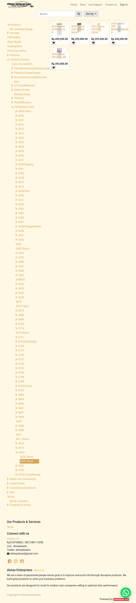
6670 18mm (22, 306)
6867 (21, 408)
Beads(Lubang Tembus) (22, 96)
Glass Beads (14, 41)
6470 (21, 257)
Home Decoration (17, 50)
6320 (21, 213)
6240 (21, 195)
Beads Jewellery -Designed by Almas (20, 503)
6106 (21, 470)
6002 (21, 115)
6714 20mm (22, 332)
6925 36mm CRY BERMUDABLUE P (120, 28)
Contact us (13, 538)
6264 (21, 208)
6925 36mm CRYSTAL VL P (59, 29)
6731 (21, 359)
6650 (21, 292)
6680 (21, 315)
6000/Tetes (24, 111)
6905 (18, 421)
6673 (21, 310)
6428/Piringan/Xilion (29, 226)
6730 (21, 355)
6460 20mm (22, 248)
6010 (21, 124)
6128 (21, 177)
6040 (21, 155)
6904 (21, 417)
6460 (18, 244)
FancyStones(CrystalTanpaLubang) (27, 68)
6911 (18, 434)
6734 (21, 363)
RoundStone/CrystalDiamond (27, 77)
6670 (18, 301)
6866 (21, 403)
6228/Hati (23, 191)
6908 (21, 430)
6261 (21, 199)
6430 (21, 230)
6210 (21, 182)
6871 (21, 412)
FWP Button (14, 37)
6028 (21, 146)
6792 (21, 390)
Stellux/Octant (22, 89)
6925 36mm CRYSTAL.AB (59, 56)
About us (39, 570)
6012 (21, 129)
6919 (21, 448)
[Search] (78, 14)
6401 (21, 222)
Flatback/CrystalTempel (27, 72)
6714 (21, 328)
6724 (21, 346)
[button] (91, 14)
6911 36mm (22, 439)
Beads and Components (23, 479)
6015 (21, 133)
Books (10, 496)
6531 (21, 266)
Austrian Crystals (19, 59)
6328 (21, 217)
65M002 (20, 279)
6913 (21, 443)
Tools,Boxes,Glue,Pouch (23, 487)
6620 (21, 284)
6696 (21, 319)
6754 (21, 381)
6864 (21, 399)
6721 (21, 337)
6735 (21, 368)
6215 (21, 186)
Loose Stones (17, 483)
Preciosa (14, 55)
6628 (21, 288)
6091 (21, 168)
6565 (21, 275)
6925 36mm (26, 461)
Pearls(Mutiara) (22, 102)
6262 (21, 204)
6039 (21, 151)
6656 (21, 297)
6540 (21, 270)
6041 (21, 160)
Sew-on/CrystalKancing (24, 83)
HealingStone (14, 46)
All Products (14, 24)
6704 (21, 323)
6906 (21, 425)
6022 (21, 142)
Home (10, 527)
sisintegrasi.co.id (121, 599)
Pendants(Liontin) (24, 106)
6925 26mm (26, 456)
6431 (21, 235)
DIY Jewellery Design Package (21, 31)
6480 (21, 261)
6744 (21, 372)
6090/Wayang (26, 164)
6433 (21, 239)
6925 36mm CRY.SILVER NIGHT (78, 29)
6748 (21, 377)
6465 (21, 253)
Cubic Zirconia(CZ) (22, 64)
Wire (12, 492)
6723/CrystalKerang (29, 474)
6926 (21, 465)
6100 (21, 173)
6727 (21, 350)
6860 (21, 394)
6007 (21, 120)
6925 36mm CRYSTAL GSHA (98, 29)
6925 (21, 452)
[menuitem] (74, 4)
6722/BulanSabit (27, 341)
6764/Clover (25, 386)
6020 (21, 137)
